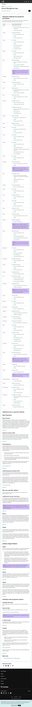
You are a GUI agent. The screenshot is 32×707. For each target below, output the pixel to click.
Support (2, 673)
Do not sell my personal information (16, 698)
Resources (2, 676)
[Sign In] (28, 1)
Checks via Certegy (17, 402)
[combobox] (15, 10)
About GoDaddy (3, 671)
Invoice (15, 68)
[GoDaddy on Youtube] (10, 693)
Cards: (15, 27)
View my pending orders (6, 465)
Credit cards (16, 117)
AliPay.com (6, 562)
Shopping (2, 683)
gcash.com (15, 577)
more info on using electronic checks (15, 439)
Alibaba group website (21, 566)
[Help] (26, 1)
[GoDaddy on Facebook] (1, 693)
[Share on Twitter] (10, 666)
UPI (14, 182)
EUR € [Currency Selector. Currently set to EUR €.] (29, 691)
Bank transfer (16, 57)
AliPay (15, 98)
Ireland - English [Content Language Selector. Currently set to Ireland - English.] (4, 691)
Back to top (4, 441)
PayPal (15, 30)
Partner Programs (3, 678)
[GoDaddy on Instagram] (4, 693)
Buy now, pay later (17, 37)
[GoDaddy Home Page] (4, 687)
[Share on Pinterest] (13, 666)
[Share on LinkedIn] (8, 666)
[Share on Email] (3, 666)
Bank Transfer (16, 111)
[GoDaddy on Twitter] (8, 693)
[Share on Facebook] (6, 666)
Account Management (8, 6)
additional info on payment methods (16, 21)
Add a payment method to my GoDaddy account (12, 658)
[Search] (29, 11)
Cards (15, 34)
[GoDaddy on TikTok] (6, 693)
